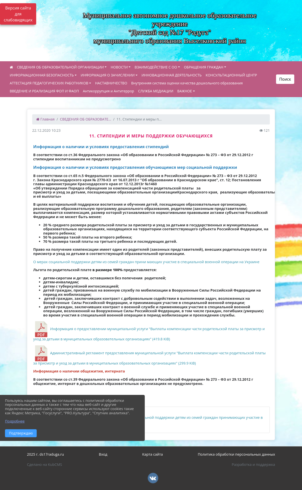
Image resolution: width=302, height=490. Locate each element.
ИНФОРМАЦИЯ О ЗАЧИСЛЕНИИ (108, 75)
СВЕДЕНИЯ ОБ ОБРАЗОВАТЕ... (85, 119)
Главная (45, 119)
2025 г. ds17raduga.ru (45, 454)
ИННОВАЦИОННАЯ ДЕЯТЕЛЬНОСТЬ (172, 75)
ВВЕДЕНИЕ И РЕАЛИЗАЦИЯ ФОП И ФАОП (44, 91)
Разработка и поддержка (253, 464)
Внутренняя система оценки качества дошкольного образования (187, 83)
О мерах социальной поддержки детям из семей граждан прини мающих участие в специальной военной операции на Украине (146, 261)
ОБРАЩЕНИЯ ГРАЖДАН (203, 67)
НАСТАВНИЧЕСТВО (111, 83)
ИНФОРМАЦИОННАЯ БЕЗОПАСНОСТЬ (42, 75)
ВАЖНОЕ (184, 91)
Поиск (285, 79)
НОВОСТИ (119, 67)
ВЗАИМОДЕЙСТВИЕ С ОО (156, 67)
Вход (103, 454)
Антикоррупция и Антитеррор (108, 91)
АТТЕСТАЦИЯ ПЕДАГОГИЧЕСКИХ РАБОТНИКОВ (49, 83)
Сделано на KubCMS (44, 464)
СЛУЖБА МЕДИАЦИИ (155, 91)
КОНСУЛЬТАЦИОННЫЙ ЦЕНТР (231, 75)
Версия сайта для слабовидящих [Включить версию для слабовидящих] (18, 14)
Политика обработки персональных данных (236, 454)
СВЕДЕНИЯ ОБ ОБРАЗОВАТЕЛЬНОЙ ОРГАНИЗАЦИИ (60, 67)
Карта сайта (152, 454)
